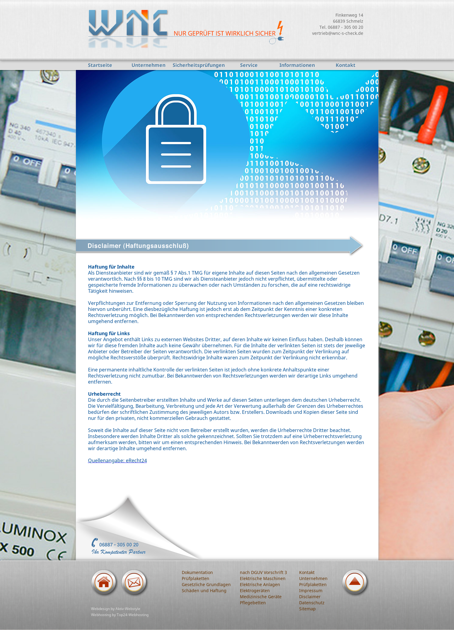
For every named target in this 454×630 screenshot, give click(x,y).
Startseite (100, 65)
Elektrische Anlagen (260, 584)
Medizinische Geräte (261, 596)
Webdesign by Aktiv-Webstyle (115, 608)
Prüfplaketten (195, 578)
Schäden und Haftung (204, 590)
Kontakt (345, 65)
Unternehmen (148, 65)
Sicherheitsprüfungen (199, 65)
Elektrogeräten (255, 590)
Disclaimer (310, 596)
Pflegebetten (253, 602)
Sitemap (307, 609)
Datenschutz (312, 602)
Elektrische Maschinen (263, 578)
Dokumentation (197, 572)
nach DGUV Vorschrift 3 (263, 572)
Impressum (310, 590)
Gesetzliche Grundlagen (206, 584)
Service (249, 65)
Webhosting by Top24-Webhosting (120, 614)
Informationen (297, 65)
